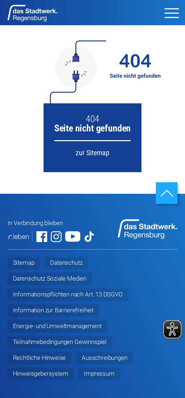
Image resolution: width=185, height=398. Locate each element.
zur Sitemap (92, 152)
